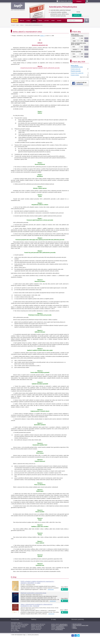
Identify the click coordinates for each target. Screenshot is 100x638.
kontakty (59, 20)
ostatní (53, 20)
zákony (34, 20)
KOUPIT (66, 589)
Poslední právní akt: (75, 69)
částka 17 (42, 35)
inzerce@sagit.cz (59, 629)
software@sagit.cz (60, 626)
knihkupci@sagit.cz (60, 628)
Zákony (22, 25)
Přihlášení (78, 1)
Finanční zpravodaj (76, 71)
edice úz (22, 20)
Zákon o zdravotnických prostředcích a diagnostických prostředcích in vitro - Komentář (36, 605)
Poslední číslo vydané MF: (77, 73)
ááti (40, 20)
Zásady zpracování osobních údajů (80, 625)
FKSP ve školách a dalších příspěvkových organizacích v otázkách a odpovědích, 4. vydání (37, 582)
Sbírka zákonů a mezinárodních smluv (33, 25)
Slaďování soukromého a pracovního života (33, 593)
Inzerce (74, 626)
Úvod (17, 25)
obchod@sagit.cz (63, 624)
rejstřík (14, 21)
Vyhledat (86, 20)
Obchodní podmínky (77, 624)
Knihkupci (74, 628)
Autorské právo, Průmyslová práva (54, 4)
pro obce (47, 20)
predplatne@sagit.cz (63, 625)
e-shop (28, 20)
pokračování (51, 589)
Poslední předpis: (75, 75)
